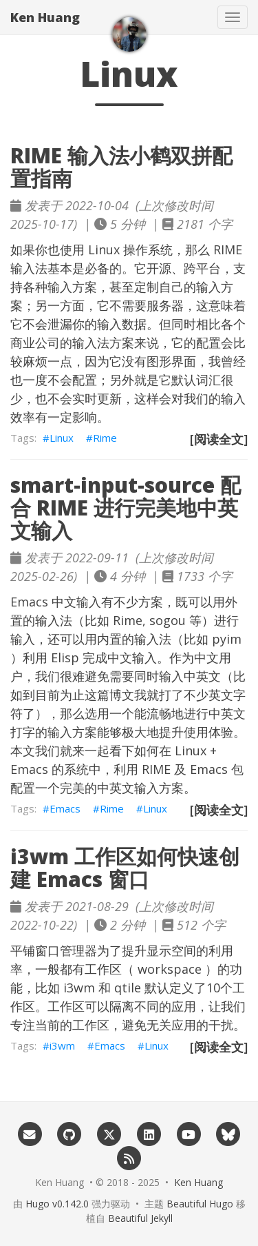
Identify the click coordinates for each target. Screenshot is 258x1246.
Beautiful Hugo (199, 1203)
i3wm (79, 987)
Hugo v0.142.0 (57, 1203)
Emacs (65, 808)
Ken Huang (45, 17)
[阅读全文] (219, 439)
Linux (62, 438)
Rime (105, 438)
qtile (127, 987)
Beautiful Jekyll (140, 1218)
